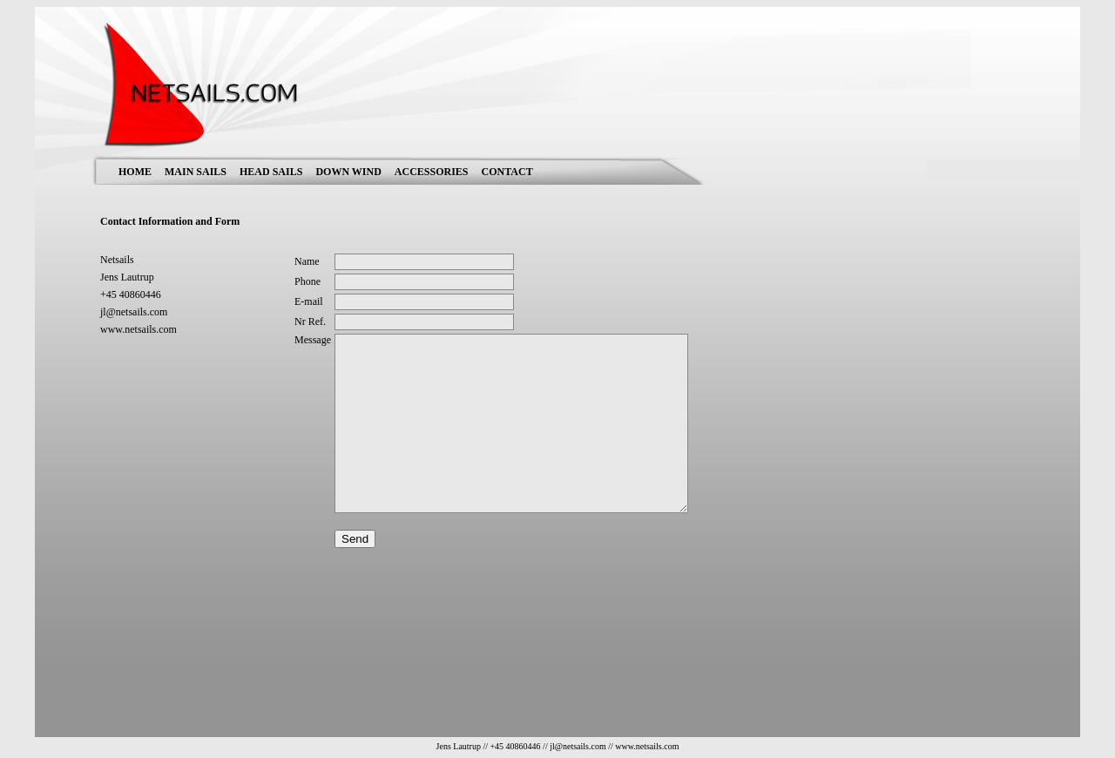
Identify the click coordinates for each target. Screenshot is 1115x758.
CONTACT (507, 172)
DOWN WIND (348, 172)
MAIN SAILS (195, 172)
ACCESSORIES (432, 172)
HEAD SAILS (271, 172)
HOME (135, 172)
